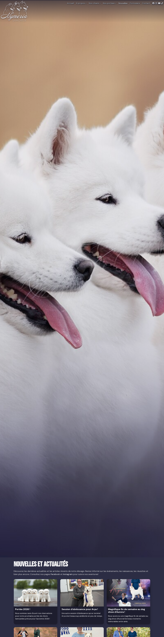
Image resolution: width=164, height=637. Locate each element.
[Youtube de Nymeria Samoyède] (159, 3)
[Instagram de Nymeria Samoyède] (156, 3)
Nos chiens (95, 3)
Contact (146, 3)
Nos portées (109, 3)
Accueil (70, 3)
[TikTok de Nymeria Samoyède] (162, 3)
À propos (81, 3)
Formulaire (135, 3)
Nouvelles (123, 3)
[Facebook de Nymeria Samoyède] (153, 3)
